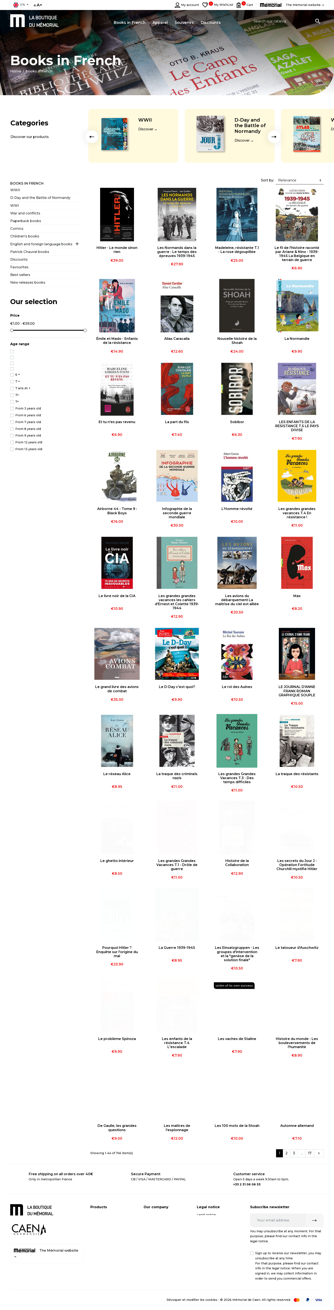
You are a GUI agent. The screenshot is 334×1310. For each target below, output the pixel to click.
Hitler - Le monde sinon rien (116, 250)
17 (309, 1153)
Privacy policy (207, 1223)
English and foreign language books (41, 244)
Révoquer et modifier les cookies (192, 1299)
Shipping (151, 1215)
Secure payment (156, 1223)
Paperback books (25, 221)
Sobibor (237, 422)
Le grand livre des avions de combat (117, 689)
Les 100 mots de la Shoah (237, 1126)
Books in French (27, 183)
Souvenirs (98, 1232)
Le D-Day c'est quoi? (177, 687)
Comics (16, 229)
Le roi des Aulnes (237, 687)
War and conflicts (25, 213)
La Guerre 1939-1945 (177, 948)
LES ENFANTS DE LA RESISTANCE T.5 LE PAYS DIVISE (297, 426)
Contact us (152, 1240)
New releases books (27, 282)
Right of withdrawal (212, 1232)
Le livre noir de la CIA (117, 596)
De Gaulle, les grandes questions (117, 1128)
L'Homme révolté (237, 509)
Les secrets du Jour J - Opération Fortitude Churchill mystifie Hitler (296, 865)
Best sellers (20, 275)
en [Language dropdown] (19, 5)
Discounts (19, 259)
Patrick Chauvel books (29, 252)
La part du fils (177, 422)
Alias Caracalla (177, 339)
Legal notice (206, 1215)
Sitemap (150, 1249)
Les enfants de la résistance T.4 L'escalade (177, 1043)
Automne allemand (297, 1126)
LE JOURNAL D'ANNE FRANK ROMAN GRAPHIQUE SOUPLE (297, 691)
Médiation (204, 1240)
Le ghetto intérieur (117, 861)
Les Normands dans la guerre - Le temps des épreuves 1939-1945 (177, 252)
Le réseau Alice (117, 774)
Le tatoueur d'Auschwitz (296, 948)
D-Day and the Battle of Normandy (250, 125)
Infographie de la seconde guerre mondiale (177, 513)
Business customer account (165, 1232)
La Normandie (297, 339)
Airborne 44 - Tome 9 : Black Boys (117, 511)
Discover (145, 129)
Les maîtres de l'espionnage (177, 1128)
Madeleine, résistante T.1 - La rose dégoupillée (237, 250)
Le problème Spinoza (117, 1039)
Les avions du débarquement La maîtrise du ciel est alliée (237, 600)
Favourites (19, 267)
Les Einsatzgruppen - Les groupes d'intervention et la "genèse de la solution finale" (237, 954)
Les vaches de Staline (237, 1039)
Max (297, 596)
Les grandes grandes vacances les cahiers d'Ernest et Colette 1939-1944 (177, 602)
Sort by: (267, 180)
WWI (14, 206)
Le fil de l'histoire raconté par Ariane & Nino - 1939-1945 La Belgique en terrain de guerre (297, 254)
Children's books (24, 236)
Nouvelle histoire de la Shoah (237, 341)
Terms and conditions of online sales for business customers (216, 1269)
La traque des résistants (297, 774)
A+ (39, 4)
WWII (145, 120)
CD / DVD (97, 1223)
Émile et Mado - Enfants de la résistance (117, 341)
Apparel (96, 1240)
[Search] (287, 21)
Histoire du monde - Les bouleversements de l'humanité (297, 1043)
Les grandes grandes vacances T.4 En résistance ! (296, 513)
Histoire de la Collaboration (237, 863)
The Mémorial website (46, 1252)
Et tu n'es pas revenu (117, 422)
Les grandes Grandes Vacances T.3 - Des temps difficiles (237, 778)
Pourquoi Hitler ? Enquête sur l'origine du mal (117, 952)
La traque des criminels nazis (176, 776)
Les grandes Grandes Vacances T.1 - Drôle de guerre (176, 865)
